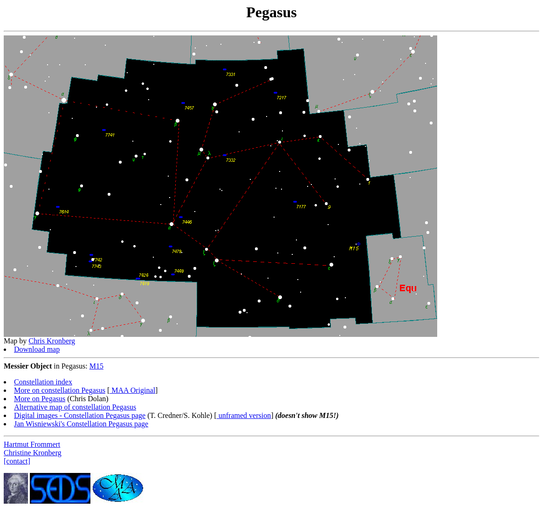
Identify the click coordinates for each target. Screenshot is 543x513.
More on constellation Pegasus (59, 390)
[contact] (17, 461)
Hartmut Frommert (32, 444)
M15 (96, 366)
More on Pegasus (39, 399)
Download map (37, 349)
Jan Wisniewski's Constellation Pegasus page (81, 424)
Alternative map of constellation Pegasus (75, 407)
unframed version (244, 415)
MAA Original (132, 390)
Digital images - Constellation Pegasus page (79, 415)
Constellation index (43, 382)
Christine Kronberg (33, 453)
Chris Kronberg (51, 341)
